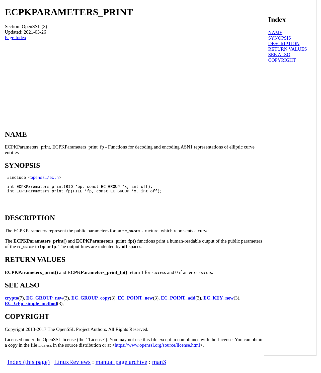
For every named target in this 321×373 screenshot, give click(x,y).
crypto (11, 303)
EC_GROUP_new (44, 303)
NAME (275, 32)
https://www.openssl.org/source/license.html (157, 350)
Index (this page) (28, 366)
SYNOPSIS (279, 38)
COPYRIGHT (282, 60)
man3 (159, 366)
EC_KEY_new (218, 303)
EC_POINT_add (178, 303)
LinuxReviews (72, 366)
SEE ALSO (279, 54)
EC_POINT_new (135, 303)
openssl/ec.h (45, 178)
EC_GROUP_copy (90, 303)
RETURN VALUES (287, 49)
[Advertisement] (134, 78)
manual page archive (121, 366)
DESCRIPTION (284, 43)
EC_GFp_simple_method (31, 308)
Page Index (15, 37)
